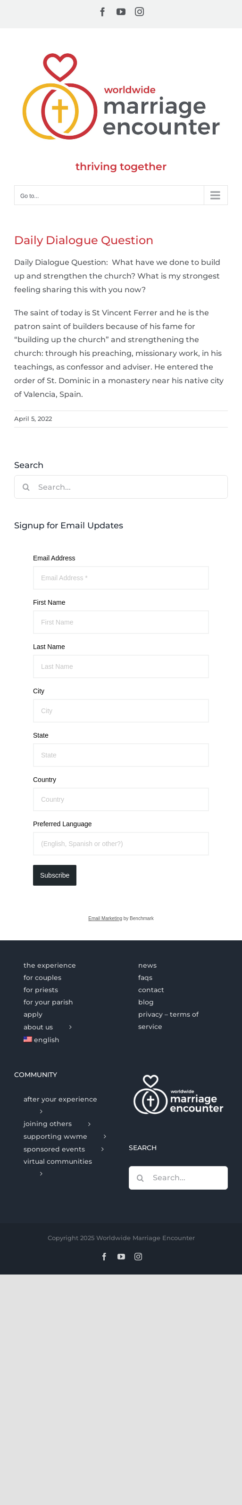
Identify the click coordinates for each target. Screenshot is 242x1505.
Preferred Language (62, 824)
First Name (49, 602)
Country (44, 779)
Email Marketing (105, 918)
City (38, 691)
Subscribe (54, 875)
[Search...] (121, 487)
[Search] (26, 487)
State (41, 735)
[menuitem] (63, 1040)
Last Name (49, 646)
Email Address (54, 558)
